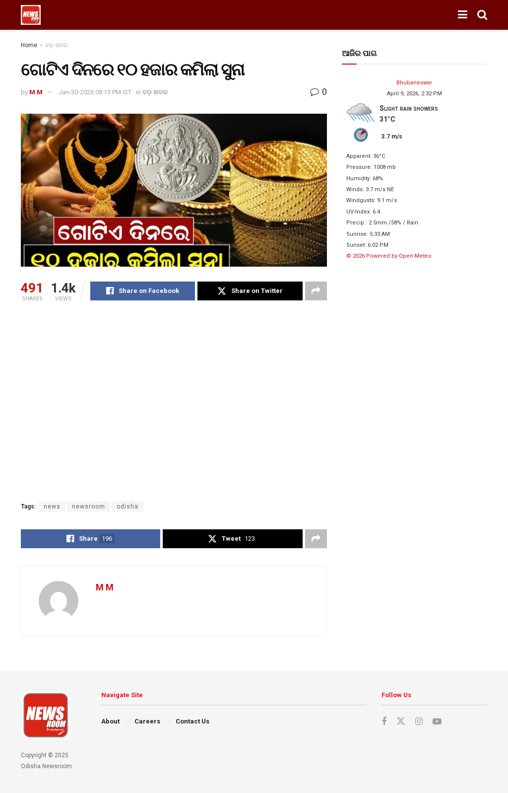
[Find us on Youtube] (437, 721)
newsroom (88, 506)
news (52, 506)
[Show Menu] (462, 15)
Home (29, 45)
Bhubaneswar (414, 82)
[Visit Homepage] (31, 15)
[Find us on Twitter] (400, 721)
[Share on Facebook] (142, 291)
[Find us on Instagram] (419, 721)
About (110, 721)
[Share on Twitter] (249, 291)
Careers (147, 721)
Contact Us (192, 721)
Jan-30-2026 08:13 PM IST (95, 92)
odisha (127, 506)
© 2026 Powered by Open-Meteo (389, 256)
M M (36, 92)
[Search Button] (482, 15)
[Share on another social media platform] (316, 291)
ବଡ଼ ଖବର (56, 45)
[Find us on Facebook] (383, 721)
